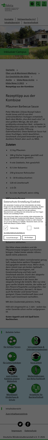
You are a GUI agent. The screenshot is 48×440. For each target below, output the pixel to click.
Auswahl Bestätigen (12, 237)
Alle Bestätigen (29, 237)
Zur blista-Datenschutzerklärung (14, 233)
